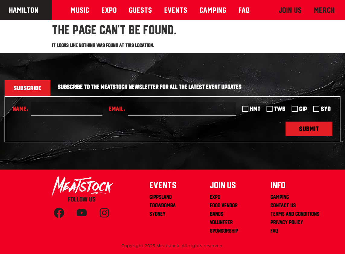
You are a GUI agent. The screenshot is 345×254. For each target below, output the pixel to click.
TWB (280, 109)
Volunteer (221, 222)
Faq (244, 10)
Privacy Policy (286, 222)
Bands (216, 214)
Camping (213, 10)
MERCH (324, 10)
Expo (109, 10)
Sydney (157, 214)
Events (175, 10)
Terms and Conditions (294, 214)
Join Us (290, 10)
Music (80, 10)
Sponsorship (224, 230)
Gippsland (160, 197)
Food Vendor (224, 205)
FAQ (274, 230)
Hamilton (24, 10)
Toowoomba (162, 205)
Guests (140, 10)
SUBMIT (309, 128)
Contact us (283, 205)
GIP (303, 109)
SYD (326, 109)
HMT (255, 109)
